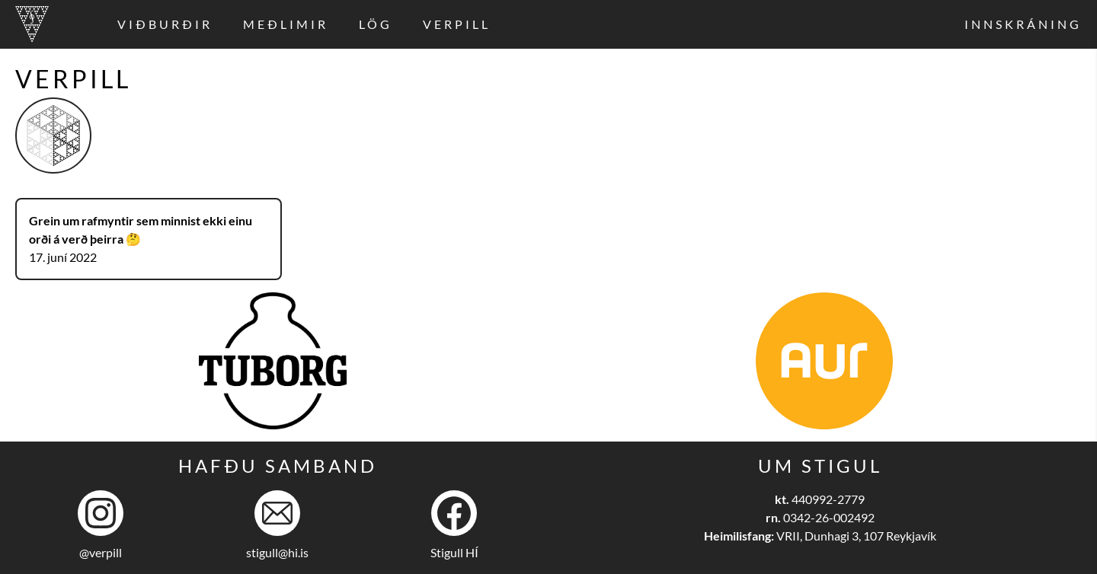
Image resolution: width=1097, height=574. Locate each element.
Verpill (457, 24)
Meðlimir (285, 24)
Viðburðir (165, 24)
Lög (375, 24)
